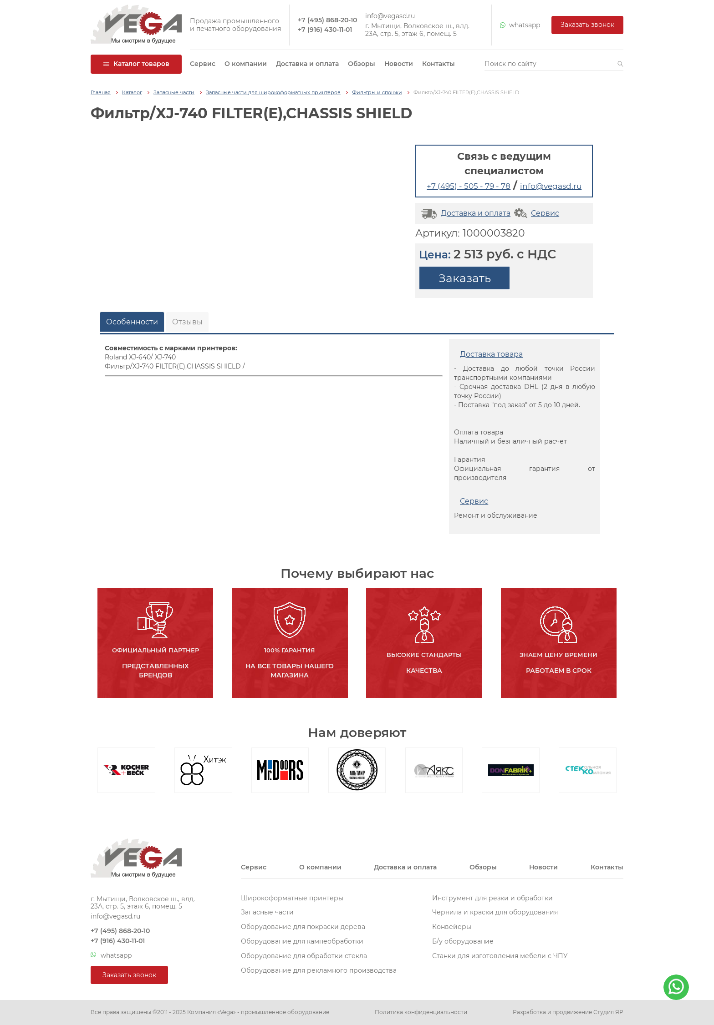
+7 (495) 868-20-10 (327, 20)
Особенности (132, 322)
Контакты (438, 64)
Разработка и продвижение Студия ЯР (568, 1012)
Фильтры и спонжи (377, 93)
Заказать (465, 278)
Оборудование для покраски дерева (303, 927)
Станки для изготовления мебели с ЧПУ (500, 956)
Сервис (202, 64)
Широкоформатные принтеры (292, 898)
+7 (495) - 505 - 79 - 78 (468, 186)
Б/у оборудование (463, 941)
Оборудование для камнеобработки (302, 941)
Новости (398, 64)
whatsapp (517, 25)
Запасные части (173, 93)
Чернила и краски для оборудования (495, 912)
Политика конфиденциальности (421, 1012)
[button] (620, 64)
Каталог (132, 93)
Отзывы (187, 322)
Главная (101, 93)
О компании (245, 64)
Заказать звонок (587, 24)
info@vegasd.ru (390, 16)
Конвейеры (451, 927)
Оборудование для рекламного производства (319, 970)
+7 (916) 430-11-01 (325, 30)
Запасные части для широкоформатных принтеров (273, 93)
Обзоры (361, 64)
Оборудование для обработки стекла (304, 956)
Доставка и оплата (307, 64)
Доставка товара (491, 354)
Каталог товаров (136, 64)
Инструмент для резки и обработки (492, 898)
